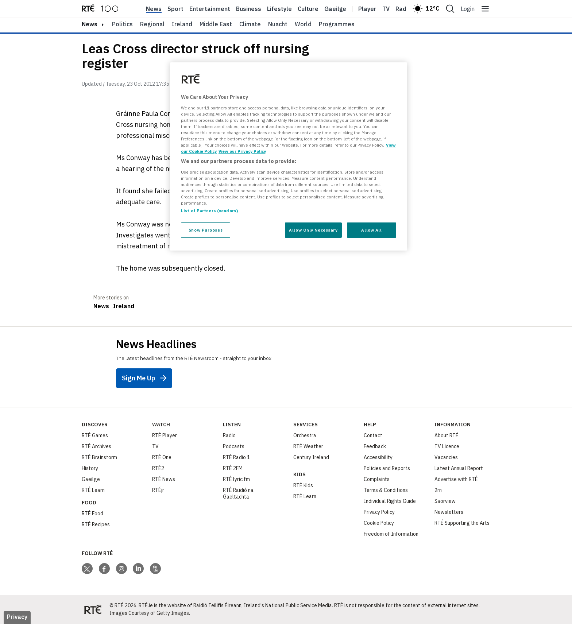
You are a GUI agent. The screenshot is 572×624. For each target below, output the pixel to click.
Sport (175, 8)
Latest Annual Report (458, 468)
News (154, 8)
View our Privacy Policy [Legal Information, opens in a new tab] (242, 151)
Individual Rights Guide (390, 501)
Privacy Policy (379, 512)
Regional (152, 24)
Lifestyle (279, 8)
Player (367, 8)
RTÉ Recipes (96, 524)
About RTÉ (446, 435)
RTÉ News (163, 479)
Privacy (17, 616)
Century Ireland (311, 457)
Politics (122, 24)
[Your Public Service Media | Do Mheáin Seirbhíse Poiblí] (93, 609)
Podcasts (233, 446)
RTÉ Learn (93, 490)
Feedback (375, 446)
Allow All (371, 230)
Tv (386, 8)
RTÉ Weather (308, 446)
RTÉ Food (92, 513)
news (89, 24)
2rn (438, 490)
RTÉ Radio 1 (236, 457)
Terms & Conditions (386, 490)
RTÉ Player (164, 435)
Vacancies (446, 457)
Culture (308, 8)
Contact (373, 435)
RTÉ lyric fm (236, 479)
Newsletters (448, 512)
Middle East (216, 24)
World (303, 24)
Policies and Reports (387, 468)
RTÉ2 (158, 468)
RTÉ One (161, 457)
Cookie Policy (379, 523)
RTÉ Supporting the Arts (462, 523)
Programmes (337, 24)
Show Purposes (206, 230)
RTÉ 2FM (233, 468)
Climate (250, 24)
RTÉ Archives (96, 446)
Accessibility (378, 457)
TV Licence (446, 446)
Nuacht (277, 24)
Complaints (377, 479)
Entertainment (209, 8)
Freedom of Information (391, 534)
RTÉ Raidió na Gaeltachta (238, 493)
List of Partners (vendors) (209, 210)
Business (248, 8)
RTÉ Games (95, 435)
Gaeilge (335, 8)
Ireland (182, 24)
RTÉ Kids (303, 485)
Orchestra (304, 435)
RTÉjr (158, 490)
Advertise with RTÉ (456, 479)
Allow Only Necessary (313, 230)
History (90, 468)
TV (155, 446)
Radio (403, 8)
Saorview (445, 501)
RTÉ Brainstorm (99, 457)
